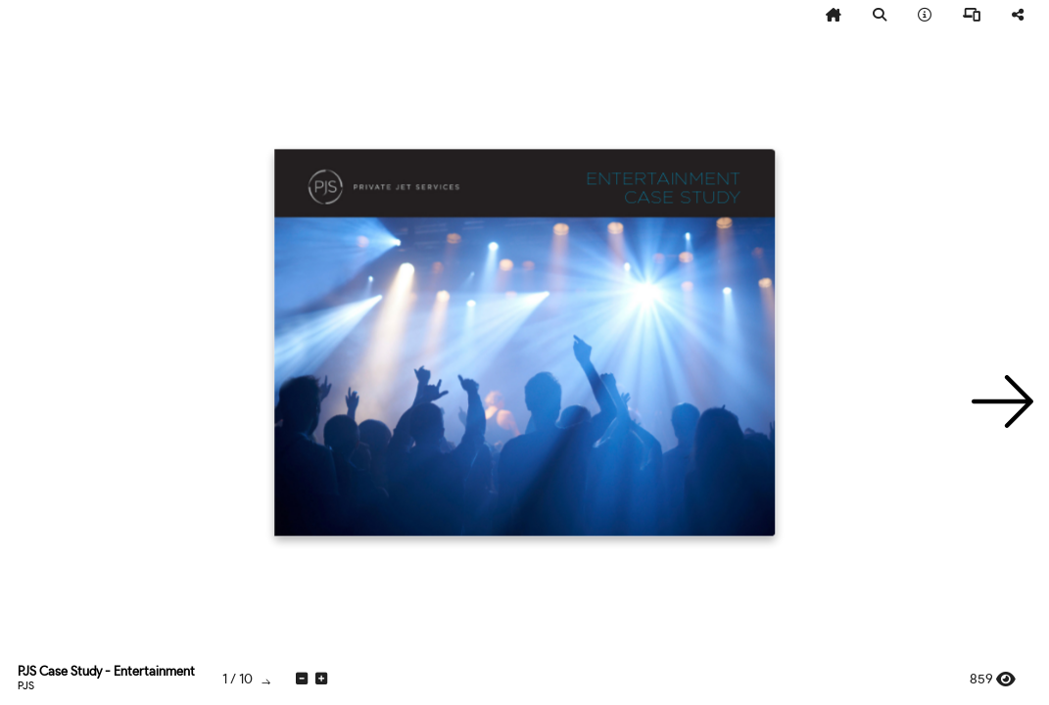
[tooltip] (833, 15)
